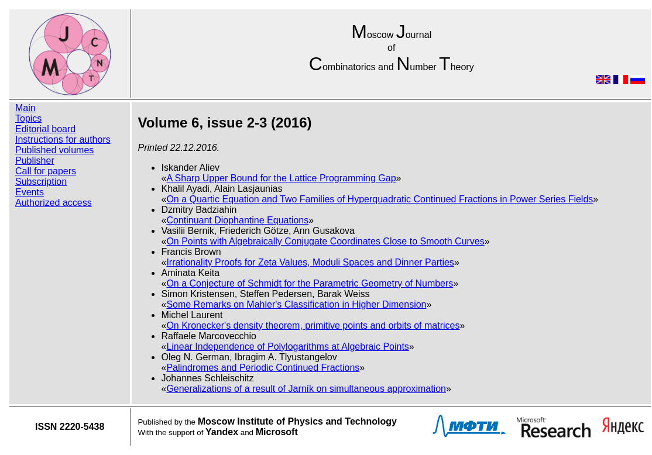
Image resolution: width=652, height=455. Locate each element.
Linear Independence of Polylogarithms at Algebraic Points (287, 346)
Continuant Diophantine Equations (237, 220)
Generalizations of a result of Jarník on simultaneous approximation (306, 389)
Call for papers (45, 171)
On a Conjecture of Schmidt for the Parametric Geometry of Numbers (309, 283)
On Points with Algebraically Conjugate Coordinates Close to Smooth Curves (325, 241)
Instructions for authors (63, 139)
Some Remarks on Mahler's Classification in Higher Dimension (296, 304)
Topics (28, 118)
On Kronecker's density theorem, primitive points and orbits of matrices (312, 325)
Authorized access (53, 203)
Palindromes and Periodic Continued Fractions (262, 368)
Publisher (34, 161)
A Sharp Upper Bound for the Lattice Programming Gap (281, 178)
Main (25, 108)
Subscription (41, 182)
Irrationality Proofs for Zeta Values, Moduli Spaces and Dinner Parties (310, 262)
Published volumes (54, 150)
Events (29, 192)
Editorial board (45, 129)
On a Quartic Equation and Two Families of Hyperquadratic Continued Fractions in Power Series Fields (379, 199)
